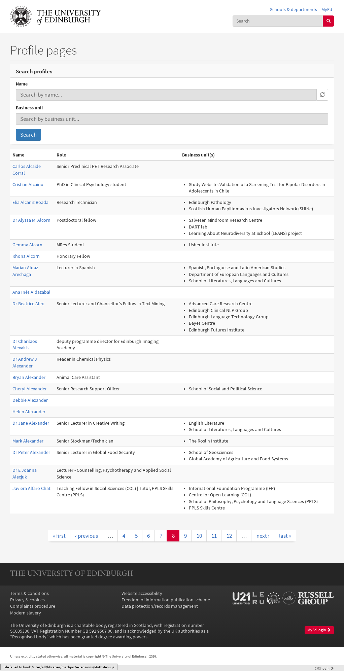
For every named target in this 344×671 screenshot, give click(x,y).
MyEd (326, 9)
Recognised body (29, 637)
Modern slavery (25, 613)
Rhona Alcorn (26, 256)
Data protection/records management (160, 606)
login (324, 668)
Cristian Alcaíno (27, 184)
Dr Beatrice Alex (28, 304)
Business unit (29, 108)
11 (214, 535)
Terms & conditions (29, 593)
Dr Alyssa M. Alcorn (31, 220)
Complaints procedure (32, 606)
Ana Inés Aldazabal (31, 292)
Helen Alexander (28, 412)
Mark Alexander (27, 441)
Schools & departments (293, 9)
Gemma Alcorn (27, 245)
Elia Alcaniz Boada (30, 202)
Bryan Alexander (28, 377)
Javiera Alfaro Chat (31, 488)
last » (285, 535)
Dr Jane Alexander (30, 423)
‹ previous (86, 535)
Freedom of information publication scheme (166, 600)
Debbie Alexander (30, 400)
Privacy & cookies (27, 600)
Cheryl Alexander (29, 389)
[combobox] (278, 21)
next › (263, 535)
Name (22, 84)
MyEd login (319, 630)
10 (199, 535)
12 (229, 535)
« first (59, 535)
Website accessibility (142, 593)
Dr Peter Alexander (31, 452)
